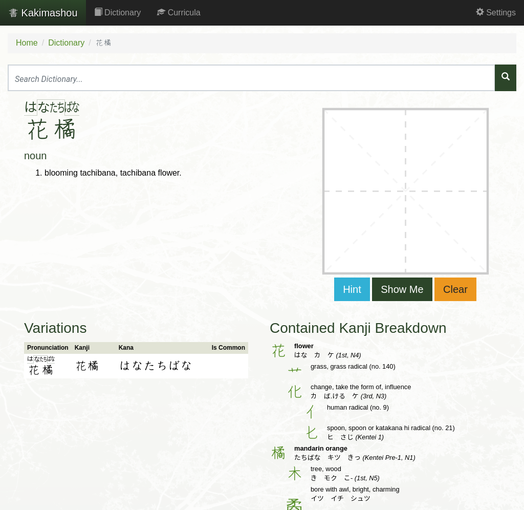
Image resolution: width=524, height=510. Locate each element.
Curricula (178, 12)
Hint (352, 289)
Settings (496, 12)
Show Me (402, 289)
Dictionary (117, 12)
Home (27, 42)
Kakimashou (43, 12)
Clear (455, 289)
